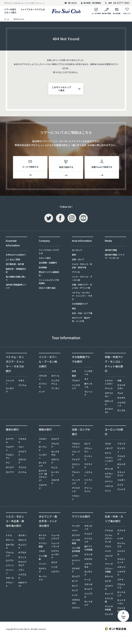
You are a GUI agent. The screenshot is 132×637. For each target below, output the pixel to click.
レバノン (10, 565)
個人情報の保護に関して (16, 279)
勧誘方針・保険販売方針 (16, 271)
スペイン (109, 482)
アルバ (108, 547)
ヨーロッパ (77, 250)
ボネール (109, 576)
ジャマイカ (121, 553)
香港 (74, 376)
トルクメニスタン (109, 383)
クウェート (10, 585)
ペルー (21, 447)
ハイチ (120, 539)
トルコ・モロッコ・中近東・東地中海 (82, 266)
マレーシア (88, 394)
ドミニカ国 (109, 600)
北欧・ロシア (78, 260)
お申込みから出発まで (16, 255)
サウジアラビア (22, 564)
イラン (21, 570)
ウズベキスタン (121, 387)
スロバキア (55, 482)
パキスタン (43, 378)
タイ (86, 379)
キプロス (22, 553)
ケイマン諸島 (43, 545)
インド (42, 392)
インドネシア (76, 387)
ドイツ (108, 491)
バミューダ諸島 (109, 571)
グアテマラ (121, 533)
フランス (121, 444)
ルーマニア (55, 474)
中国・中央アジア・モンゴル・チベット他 (82, 287)
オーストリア (43, 465)
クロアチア (43, 487)
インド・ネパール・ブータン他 (82, 279)
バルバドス (109, 558)
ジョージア (76, 454)
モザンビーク (88, 528)
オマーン (10, 540)
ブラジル (22, 467)
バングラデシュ (55, 383)
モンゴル (121, 410)
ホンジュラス (121, 545)
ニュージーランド (55, 545)
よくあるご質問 (13, 260)
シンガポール (88, 373)
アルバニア (55, 446)
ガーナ (75, 581)
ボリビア (10, 467)
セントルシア (121, 594)
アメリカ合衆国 (121, 610)
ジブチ (75, 556)
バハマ (108, 551)
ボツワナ (76, 535)
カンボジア (10, 390)
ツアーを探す (10, 9)
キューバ (109, 594)
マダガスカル (76, 602)
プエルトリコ (121, 586)
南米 (74, 308)
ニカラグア (121, 574)
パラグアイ (22, 454)
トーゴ (87, 580)
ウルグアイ (10, 449)
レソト (75, 595)
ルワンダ (88, 554)
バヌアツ (55, 572)
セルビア (55, 439)
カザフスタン (109, 395)
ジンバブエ (88, 596)
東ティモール (88, 386)
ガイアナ (10, 472)
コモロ (42, 551)
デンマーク (88, 458)
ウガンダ (88, 584)
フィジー (43, 564)
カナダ (108, 581)
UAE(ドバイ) (22, 585)
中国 (119, 381)
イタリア (109, 448)
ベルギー (121, 480)
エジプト (10, 561)
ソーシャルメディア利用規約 (49, 282)
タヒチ (54, 562)
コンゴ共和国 (76, 542)
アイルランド (121, 458)
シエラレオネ (88, 566)
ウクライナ (88, 466)
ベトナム (22, 385)
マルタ (108, 444)
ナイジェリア (88, 541)
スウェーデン (88, 450)
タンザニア (88, 574)
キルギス (121, 398)
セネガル (88, 559)
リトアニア (88, 482)
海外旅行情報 (111, 250)
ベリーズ (109, 564)
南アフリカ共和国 (88, 549)
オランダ (109, 469)
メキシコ (121, 567)
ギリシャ (22, 557)
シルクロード (121, 405)
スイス (120, 485)
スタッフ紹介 (45, 258)
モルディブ (43, 571)
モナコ (108, 453)
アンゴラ (76, 526)
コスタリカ (109, 588)
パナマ (120, 580)
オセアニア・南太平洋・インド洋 (81, 320)
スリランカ (43, 386)
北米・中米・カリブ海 (82, 313)
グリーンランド (88, 490)
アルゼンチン (10, 457)
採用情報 (43, 268)
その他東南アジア (80, 304)
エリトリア (76, 563)
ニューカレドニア (55, 537)
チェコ (54, 467)
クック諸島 (43, 558)
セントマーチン (121, 602)
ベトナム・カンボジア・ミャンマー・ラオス (82, 296)
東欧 (74, 255)
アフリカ (76, 272)
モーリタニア (88, 604)
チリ (8, 463)
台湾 (74, 371)
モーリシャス (43, 578)
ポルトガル (121, 466)
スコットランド (121, 474)
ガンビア (76, 576)
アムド (120, 393)
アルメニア (76, 474)
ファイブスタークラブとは (32, 9)
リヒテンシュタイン (109, 461)
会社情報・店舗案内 (48, 263)
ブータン (55, 388)
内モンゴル (109, 403)
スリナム (22, 472)
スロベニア (55, 461)
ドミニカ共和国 (109, 608)
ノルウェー (88, 474)
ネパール (55, 376)
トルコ (9, 535)
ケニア (75, 591)
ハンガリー (43, 457)
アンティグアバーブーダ (109, 539)
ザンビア (88, 589)
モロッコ (22, 540)
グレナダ (109, 614)
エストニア (76, 466)
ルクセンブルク (109, 476)
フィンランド (76, 482)
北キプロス (10, 547)
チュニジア (22, 547)
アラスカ (109, 531)
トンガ (54, 567)
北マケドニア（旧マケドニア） (43, 476)
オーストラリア (43, 537)
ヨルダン (22, 535)
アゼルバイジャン (76, 446)
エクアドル (10, 441)
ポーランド (43, 449)
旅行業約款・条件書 (15, 264)
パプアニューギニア (55, 555)
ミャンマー (10, 383)
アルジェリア (10, 555)
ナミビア (88, 534)
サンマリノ (121, 450)
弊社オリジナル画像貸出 (49, 274)
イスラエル (22, 577)
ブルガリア (43, 441)
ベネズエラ (22, 441)
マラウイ (76, 608)
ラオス (21, 381)
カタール (10, 578)
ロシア (87, 444)
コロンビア (22, 461)
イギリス (109, 486)
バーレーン (10, 572)
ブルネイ (76, 381)
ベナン (75, 531)
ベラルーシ (76, 498)
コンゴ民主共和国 (76, 550)
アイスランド (76, 490)
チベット (109, 388)
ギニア (75, 586)
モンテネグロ (55, 454)
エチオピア (76, 571)
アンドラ (121, 489)
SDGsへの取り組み (47, 288)
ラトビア (76, 459)
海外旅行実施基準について (16, 287)
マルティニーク (121, 561)
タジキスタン (109, 411)
